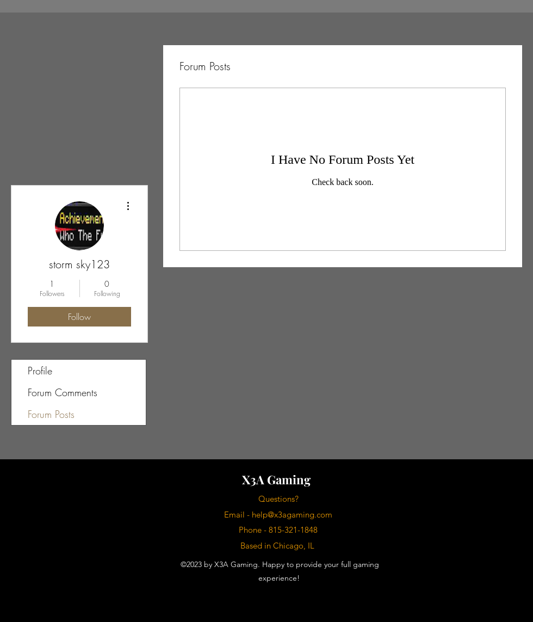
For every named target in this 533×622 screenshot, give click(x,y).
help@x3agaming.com (292, 514)
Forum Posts (51, 414)
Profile (40, 370)
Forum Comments (62, 392)
